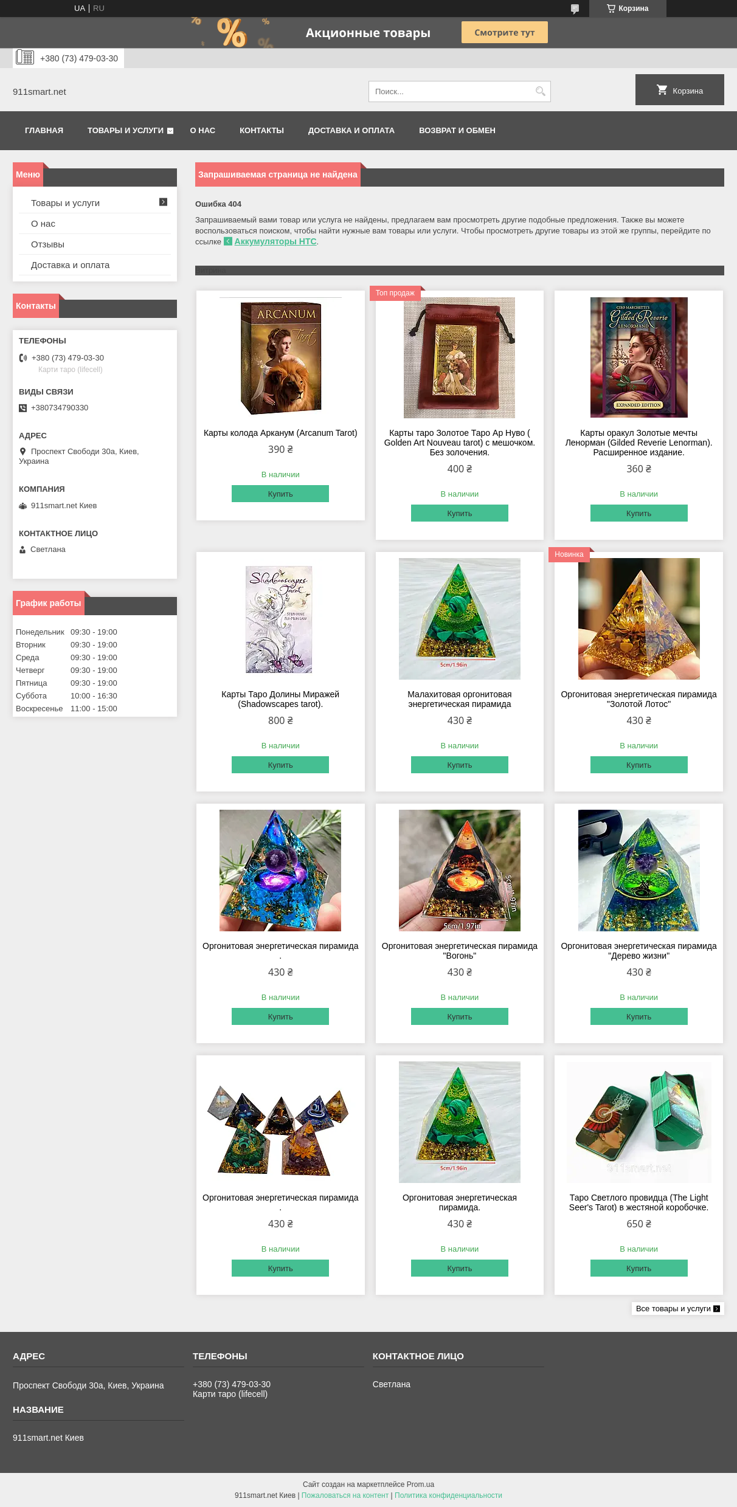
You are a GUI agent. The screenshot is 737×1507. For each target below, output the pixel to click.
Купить (280, 493)
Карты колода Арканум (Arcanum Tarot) (281, 433)
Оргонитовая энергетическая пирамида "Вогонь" (460, 950)
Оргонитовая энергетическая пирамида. (460, 1202)
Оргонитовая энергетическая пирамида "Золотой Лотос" (638, 699)
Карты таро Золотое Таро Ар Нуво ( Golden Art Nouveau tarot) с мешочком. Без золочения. (459, 442)
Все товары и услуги (673, 1308)
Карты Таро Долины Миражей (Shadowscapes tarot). (280, 699)
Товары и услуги (126, 130)
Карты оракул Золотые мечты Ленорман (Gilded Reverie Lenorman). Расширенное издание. (639, 442)
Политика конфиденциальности (448, 1495)
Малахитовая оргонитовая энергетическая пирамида (459, 699)
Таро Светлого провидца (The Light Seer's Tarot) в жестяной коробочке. (639, 1202)
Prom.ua (420, 1484)
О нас (203, 130)
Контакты (262, 130)
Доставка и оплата (351, 130)
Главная (44, 130)
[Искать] (540, 91)
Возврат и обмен (457, 130)
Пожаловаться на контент (345, 1495)
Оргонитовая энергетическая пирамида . (280, 950)
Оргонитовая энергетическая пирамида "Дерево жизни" (638, 950)
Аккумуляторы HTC (276, 241)
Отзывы (47, 244)
